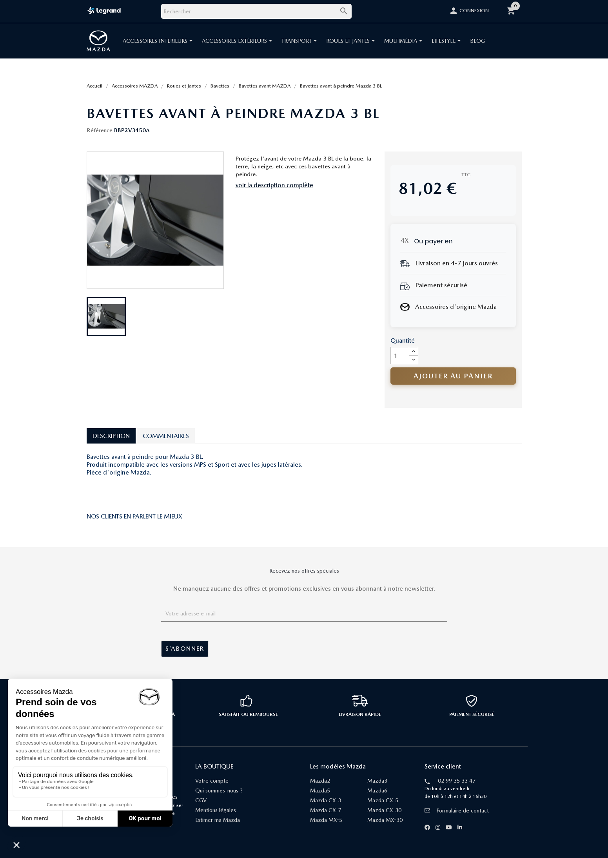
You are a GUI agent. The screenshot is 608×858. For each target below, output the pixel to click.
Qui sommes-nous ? (219, 790)
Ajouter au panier (453, 376)
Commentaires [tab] (166, 436)
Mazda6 (377, 790)
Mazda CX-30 (384, 810)
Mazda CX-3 (325, 800)
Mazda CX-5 (382, 800)
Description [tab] (111, 436)
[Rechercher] (256, 11)
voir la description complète (274, 185)
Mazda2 (320, 781)
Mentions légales (215, 810)
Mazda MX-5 (326, 820)
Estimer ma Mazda (217, 820)
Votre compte (212, 781)
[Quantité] (399, 355)
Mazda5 (320, 790)
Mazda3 (377, 781)
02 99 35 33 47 (457, 781)
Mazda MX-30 (385, 820)
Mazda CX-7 (325, 810)
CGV (201, 800)
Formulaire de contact (457, 810)
